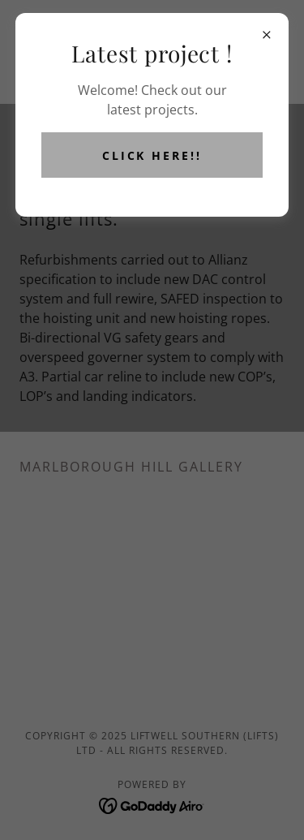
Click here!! (152, 155)
